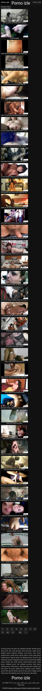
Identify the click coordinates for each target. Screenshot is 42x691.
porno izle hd (21, 673)
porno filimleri (36, 669)
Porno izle (21, 685)
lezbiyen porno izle (12, 664)
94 (20, 632)
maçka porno (5, 666)
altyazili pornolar (25, 648)
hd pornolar (32, 660)
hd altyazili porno (26, 657)
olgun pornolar (24, 666)
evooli (30, 655)
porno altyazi (15, 669)
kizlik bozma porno (29, 662)
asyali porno (36, 651)
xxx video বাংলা (7, 683)
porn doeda (33, 666)
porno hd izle (22, 671)
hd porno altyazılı (13, 660)
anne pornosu (26, 651)
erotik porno (14, 655)
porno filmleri (13, 671)
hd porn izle (37, 657)
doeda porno (5, 655)
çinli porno (28, 653)
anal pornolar (16, 651)
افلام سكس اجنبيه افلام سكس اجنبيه (24, 683)
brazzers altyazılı (17, 653)
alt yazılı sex (15, 648)
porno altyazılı (25, 669)
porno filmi (4, 671)
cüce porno (37, 653)
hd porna (4, 660)
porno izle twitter (31, 673)
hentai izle (9, 662)
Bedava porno (5, 7)
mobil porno (15, 666)
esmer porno (23, 655)
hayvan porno (15, 657)
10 (7, 632)
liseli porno (37, 664)
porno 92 (7, 669)
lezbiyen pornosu (26, 664)
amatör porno (36, 648)
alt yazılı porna (6, 648)
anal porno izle (6, 651)
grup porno (37, 655)
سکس (38, 683)
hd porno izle (23, 660)
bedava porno (5, 653)
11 (13, 632)
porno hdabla (32, 671)
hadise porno (5, 657)
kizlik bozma (18, 662)
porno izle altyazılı (10, 673)
